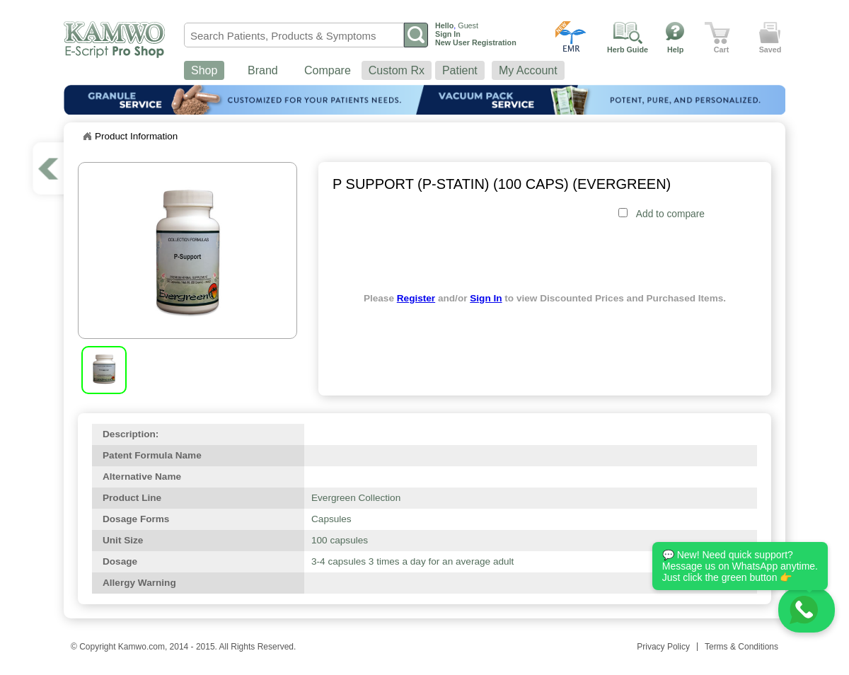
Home (87, 136)
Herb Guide (627, 49)
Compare (327, 70)
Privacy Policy (663, 647)
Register (416, 298)
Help (675, 49)
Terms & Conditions (741, 647)
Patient (460, 70)
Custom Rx (396, 70)
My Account (528, 70)
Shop (204, 70)
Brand (263, 70)
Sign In (486, 298)
